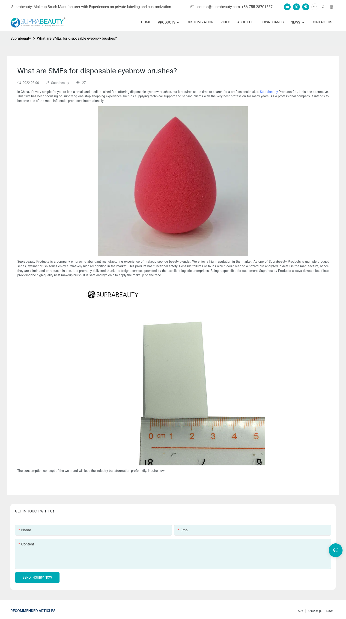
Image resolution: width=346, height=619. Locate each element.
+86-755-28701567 (257, 7)
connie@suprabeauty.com (215, 7)
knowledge (315, 611)
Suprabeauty (20, 38)
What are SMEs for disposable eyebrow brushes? (77, 38)
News (329, 611)
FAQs (300, 611)
